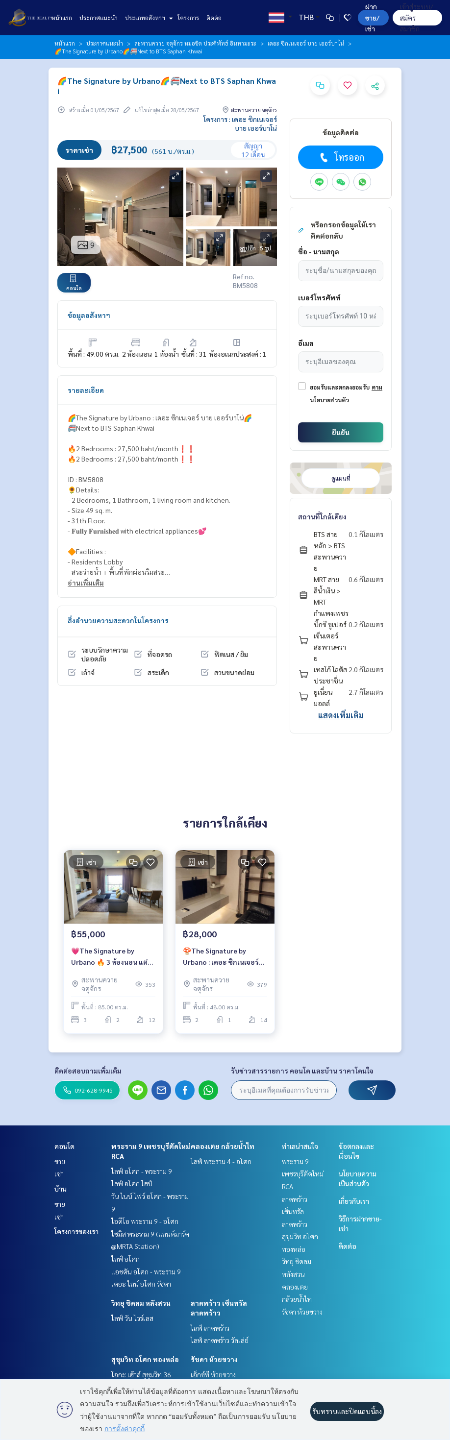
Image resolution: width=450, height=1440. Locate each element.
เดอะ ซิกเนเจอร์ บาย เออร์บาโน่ (306, 43)
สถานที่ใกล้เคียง (322, 516)
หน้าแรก (61, 18)
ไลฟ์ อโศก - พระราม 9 (141, 1171)
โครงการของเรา (76, 1231)
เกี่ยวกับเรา (354, 1200)
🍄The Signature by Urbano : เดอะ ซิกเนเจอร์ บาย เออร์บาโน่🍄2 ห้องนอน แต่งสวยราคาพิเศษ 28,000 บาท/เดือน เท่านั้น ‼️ (225, 956)
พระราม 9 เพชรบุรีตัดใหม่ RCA (303, 1174)
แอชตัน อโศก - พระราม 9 (146, 1271)
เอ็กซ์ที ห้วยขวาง (213, 1374)
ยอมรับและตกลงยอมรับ (340, 387)
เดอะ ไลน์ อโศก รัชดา (141, 1283)
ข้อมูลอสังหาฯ (89, 315)
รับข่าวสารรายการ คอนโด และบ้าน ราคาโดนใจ (302, 1070)
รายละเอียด (86, 390)
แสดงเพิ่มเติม (340, 715)
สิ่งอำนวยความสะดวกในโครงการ (118, 620)
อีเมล (306, 343)
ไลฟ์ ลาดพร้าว (210, 1327)
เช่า (59, 1173)
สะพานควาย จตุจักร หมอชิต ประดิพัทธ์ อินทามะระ (195, 43)
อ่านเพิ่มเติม (86, 582)
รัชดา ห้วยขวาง (214, 1359)
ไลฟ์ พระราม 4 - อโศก (221, 1161)
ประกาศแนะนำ (98, 18)
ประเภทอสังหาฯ (148, 18)
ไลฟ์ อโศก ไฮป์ (131, 1183)
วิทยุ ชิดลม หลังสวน (141, 1302)
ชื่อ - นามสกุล (318, 251)
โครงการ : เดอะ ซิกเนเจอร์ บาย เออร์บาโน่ (240, 123)
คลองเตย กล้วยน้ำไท (222, 1146)
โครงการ (188, 18)
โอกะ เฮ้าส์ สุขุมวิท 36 (141, 1374)
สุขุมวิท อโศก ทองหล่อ (145, 1359)
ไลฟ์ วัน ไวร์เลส (132, 1318)
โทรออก (341, 157)
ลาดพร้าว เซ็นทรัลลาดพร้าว (294, 1211)
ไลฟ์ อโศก (125, 1258)
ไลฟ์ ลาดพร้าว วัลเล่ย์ (220, 1340)
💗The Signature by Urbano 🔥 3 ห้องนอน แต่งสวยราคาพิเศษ (111, 956)
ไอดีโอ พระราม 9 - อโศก (144, 1221)
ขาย (59, 1161)
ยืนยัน (341, 432)
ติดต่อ (214, 18)
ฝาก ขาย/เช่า (372, 17)
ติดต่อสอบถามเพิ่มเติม (88, 1070)
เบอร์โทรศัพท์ (319, 297)
